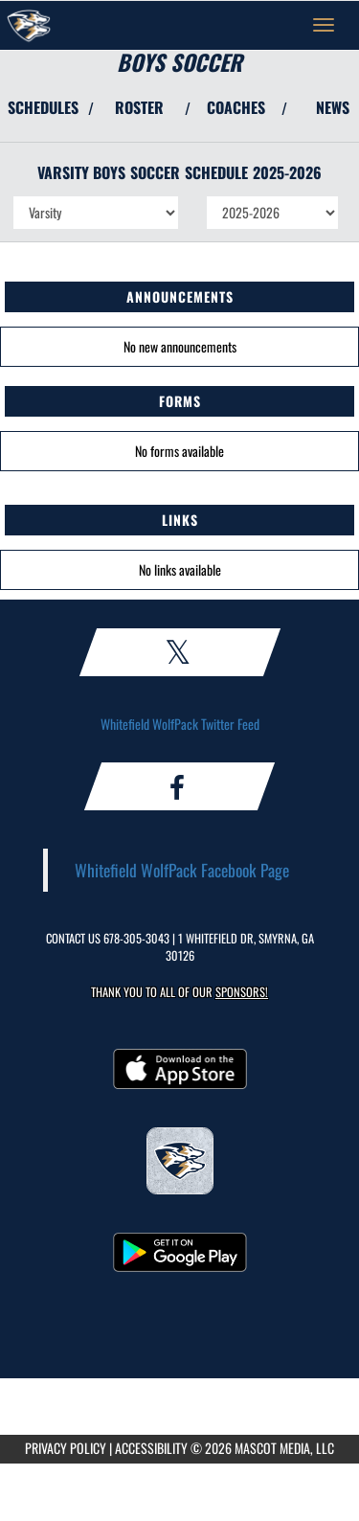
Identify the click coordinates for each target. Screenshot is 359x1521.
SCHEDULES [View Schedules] (43, 107)
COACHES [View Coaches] (236, 107)
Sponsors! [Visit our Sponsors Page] (241, 992)
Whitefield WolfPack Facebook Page (182, 869)
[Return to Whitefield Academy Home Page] (28, 25)
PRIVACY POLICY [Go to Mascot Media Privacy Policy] (65, 1448)
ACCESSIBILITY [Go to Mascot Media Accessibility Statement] (151, 1448)
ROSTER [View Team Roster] (139, 107)
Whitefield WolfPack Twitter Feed (180, 724)
